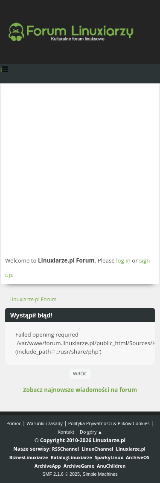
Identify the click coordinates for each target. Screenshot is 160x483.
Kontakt (66, 432)
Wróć (80, 373)
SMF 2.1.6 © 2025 (61, 474)
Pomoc (13, 423)
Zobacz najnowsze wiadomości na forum (80, 390)
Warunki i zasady (44, 423)
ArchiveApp (48, 466)
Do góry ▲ (91, 432)
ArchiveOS (137, 457)
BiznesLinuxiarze (28, 457)
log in (123, 260)
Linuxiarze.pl (130, 449)
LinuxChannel (97, 449)
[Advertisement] (80, 169)
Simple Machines (100, 474)
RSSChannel (65, 449)
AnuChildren (111, 466)
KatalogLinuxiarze (71, 457)
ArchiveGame (79, 466)
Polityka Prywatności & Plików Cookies (109, 423)
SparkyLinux (109, 457)
